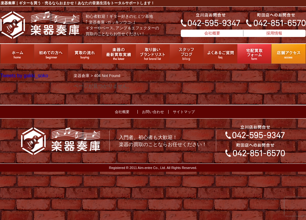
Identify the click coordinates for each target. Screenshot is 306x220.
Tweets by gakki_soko (24, 75)
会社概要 (212, 33)
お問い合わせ (153, 112)
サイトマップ (184, 112)
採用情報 (274, 33)
